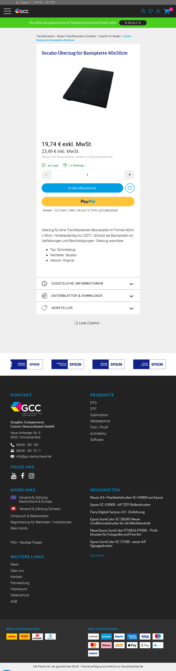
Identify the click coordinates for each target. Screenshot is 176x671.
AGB (14, 602)
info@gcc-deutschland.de (33, 456)
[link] (88, 201)
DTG (93, 403)
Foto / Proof (99, 427)
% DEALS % (133, 22)
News (15, 565)
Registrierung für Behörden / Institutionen (41, 522)
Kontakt (16, 578)
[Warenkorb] (166, 11)
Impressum (19, 590)
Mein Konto (19, 528)
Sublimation (99, 415)
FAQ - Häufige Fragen (26, 543)
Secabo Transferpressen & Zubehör (76, 36)
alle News (97, 555)
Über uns (17, 572)
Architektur (98, 433)
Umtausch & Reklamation (30, 516)
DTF (93, 409)
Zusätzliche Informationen (77, 283)
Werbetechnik (100, 421)
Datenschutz (20, 596)
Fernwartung (20, 584)
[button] (130, 187)
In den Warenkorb (82, 188)
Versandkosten (66, 157)
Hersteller (61, 308)
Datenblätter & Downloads (76, 295)
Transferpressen (45, 36)
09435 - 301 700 (27, 445)
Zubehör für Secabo (109, 36)
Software (96, 439)
